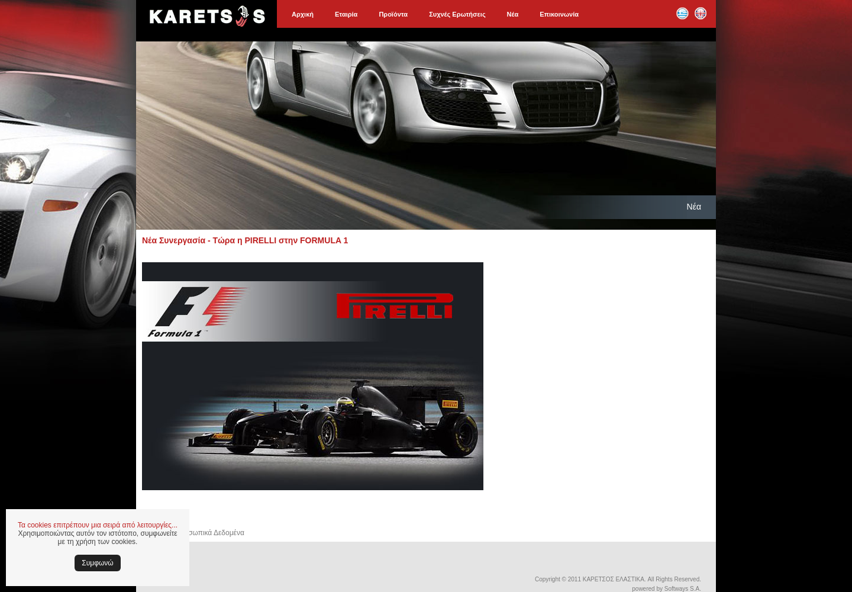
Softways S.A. (682, 588)
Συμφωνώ (97, 563)
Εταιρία (346, 14)
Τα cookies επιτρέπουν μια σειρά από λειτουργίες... (98, 525)
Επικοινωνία (559, 14)
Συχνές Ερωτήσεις (457, 14)
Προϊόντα (393, 14)
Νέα (513, 14)
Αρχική (303, 14)
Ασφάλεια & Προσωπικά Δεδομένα (190, 533)
